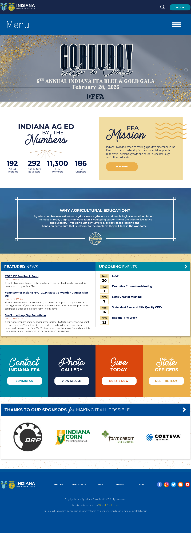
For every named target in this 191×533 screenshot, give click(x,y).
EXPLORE (58, 485)
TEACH (100, 485)
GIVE (141, 485)
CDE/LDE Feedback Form (21, 276)
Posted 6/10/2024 (14, 279)
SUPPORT (121, 485)
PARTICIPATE (79, 485)
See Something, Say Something (25, 315)
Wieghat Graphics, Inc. (108, 505)
